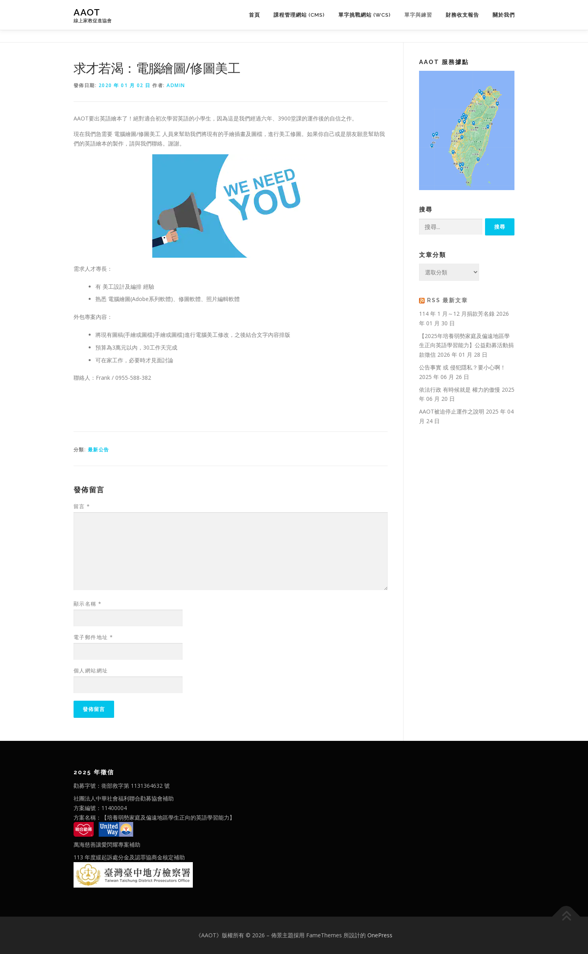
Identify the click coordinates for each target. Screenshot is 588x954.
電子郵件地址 (93, 637)
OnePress (379, 935)
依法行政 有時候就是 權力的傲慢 (459, 389)
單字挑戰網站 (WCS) (364, 15)
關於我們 (504, 15)
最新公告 (98, 449)
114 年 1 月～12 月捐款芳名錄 (457, 313)
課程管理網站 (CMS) (299, 15)
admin (176, 85)
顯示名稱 (88, 603)
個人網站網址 (91, 670)
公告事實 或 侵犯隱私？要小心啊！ (462, 367)
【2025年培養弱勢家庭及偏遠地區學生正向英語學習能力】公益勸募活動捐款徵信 (466, 345)
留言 (82, 506)
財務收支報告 (462, 15)
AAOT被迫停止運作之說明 (451, 411)
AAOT (87, 12)
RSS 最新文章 (447, 300)
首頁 (254, 15)
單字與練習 (418, 15)
